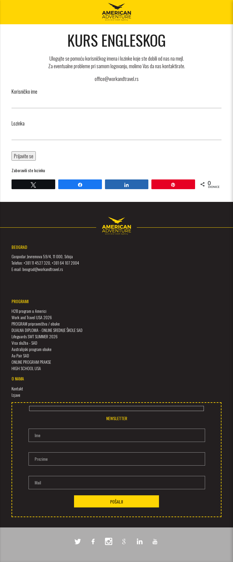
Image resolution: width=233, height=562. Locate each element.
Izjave (16, 395)
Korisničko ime (24, 91)
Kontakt (17, 388)
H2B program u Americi (29, 311)
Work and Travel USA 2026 (32, 317)
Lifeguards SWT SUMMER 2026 (35, 336)
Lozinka (18, 123)
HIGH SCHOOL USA (26, 368)
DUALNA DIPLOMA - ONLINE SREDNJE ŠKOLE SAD (47, 330)
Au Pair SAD (20, 355)
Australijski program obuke (32, 349)
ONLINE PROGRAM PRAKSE (31, 362)
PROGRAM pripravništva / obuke (36, 323)
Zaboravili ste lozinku (28, 170)
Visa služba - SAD (24, 343)
